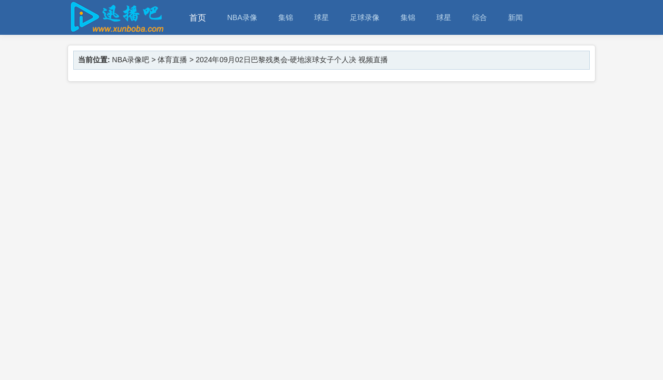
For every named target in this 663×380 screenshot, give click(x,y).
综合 (479, 17)
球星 (321, 17)
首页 (197, 17)
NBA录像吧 (131, 59)
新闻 (515, 17)
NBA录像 (242, 17)
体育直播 (172, 59)
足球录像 (364, 17)
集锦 (285, 17)
